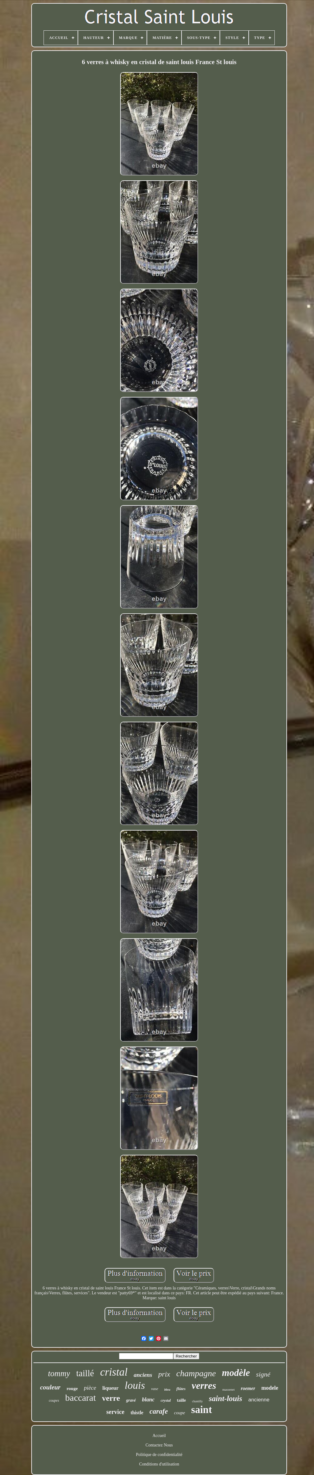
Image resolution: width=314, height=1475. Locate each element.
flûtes (181, 1388)
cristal (113, 1372)
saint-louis (225, 1398)
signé (263, 1374)
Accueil (159, 1435)
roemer (248, 1388)
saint (201, 1409)
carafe (158, 1411)
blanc (148, 1399)
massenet (228, 1389)
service (115, 1411)
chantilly (197, 1401)
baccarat (80, 1397)
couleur (50, 1387)
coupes (54, 1400)
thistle (137, 1412)
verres (204, 1385)
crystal (166, 1400)
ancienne (259, 1400)
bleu (167, 1389)
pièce (90, 1388)
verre (111, 1398)
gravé (131, 1400)
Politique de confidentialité (159, 1454)
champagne (196, 1373)
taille (181, 1400)
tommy (59, 1373)
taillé (85, 1373)
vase (154, 1388)
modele (269, 1388)
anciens (143, 1375)
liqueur (110, 1388)
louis (135, 1385)
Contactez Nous (159, 1445)
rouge (72, 1388)
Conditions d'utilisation (159, 1464)
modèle (236, 1372)
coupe (179, 1412)
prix (164, 1374)
